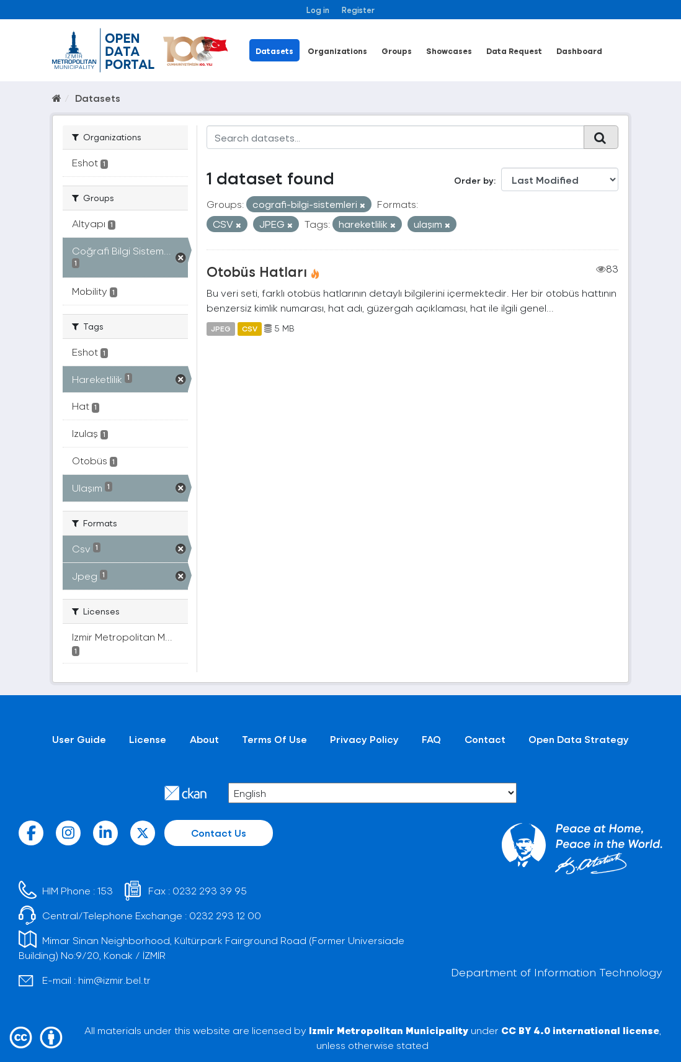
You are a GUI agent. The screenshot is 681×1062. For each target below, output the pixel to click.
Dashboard (579, 50)
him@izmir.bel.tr (114, 979)
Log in (317, 9)
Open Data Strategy (578, 738)
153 (105, 890)
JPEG (221, 328)
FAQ (431, 738)
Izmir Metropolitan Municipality (388, 1030)
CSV (249, 328)
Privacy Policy (364, 738)
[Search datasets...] (396, 137)
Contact (485, 738)
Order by (474, 180)
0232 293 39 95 (209, 890)
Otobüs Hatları (257, 271)
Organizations (337, 50)
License (147, 738)
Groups (396, 50)
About (204, 738)
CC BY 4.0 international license (580, 1030)
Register (358, 9)
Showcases (449, 50)
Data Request (514, 50)
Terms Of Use (274, 738)
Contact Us (218, 832)
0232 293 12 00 (225, 915)
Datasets (274, 50)
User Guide (79, 738)
